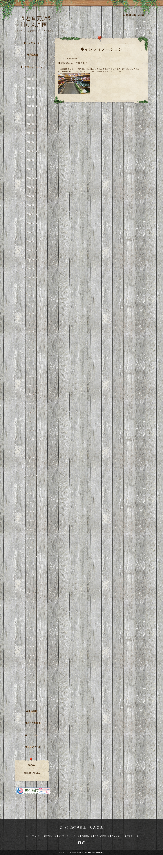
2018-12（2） (33, 493)
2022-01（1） (33, 286)
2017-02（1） (33, 619)
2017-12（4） (33, 556)
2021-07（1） (33, 322)
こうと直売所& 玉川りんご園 (81, 827)
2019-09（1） (33, 430)
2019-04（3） (33, 466)
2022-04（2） (33, 277)
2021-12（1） (33, 295)
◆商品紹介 (32, 55)
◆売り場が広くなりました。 (74, 63)
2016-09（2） (33, 655)
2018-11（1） (33, 502)
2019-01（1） (33, 484)
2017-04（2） (33, 601)
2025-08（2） (33, 106)
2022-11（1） (33, 232)
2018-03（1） (33, 547)
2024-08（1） (33, 133)
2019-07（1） (33, 448)
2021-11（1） (33, 304)
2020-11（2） (33, 385)
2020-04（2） (33, 403)
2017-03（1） (33, 610)
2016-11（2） (33, 637)
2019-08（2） (33, 439)
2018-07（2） (33, 529)
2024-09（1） (33, 124)
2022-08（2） (33, 259)
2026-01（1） (33, 79)
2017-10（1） (33, 574)
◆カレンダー (31, 735)
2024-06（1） (33, 142)
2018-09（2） (33, 520)
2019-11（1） (33, 421)
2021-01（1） (33, 367)
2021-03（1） (33, 358)
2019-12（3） (33, 412)
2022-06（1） (33, 268)
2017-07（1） (33, 583)
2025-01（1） (33, 115)
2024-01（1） (33, 169)
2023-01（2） (33, 214)
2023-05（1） (33, 205)
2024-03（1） (33, 160)
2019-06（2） (33, 457)
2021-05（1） (33, 340)
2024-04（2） (33, 151)
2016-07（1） (33, 673)
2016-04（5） (33, 700)
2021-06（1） (33, 331)
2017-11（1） (33, 565)
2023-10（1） (33, 187)
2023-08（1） (33, 196)
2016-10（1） (33, 646)
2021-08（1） (33, 313)
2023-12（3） (33, 178)
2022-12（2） (33, 223)
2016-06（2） (33, 682)
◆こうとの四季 (33, 723)
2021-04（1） (33, 349)
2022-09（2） (33, 250)
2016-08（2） (33, 664)
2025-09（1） (33, 97)
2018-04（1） (33, 538)
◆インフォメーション (32, 67)
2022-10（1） (33, 241)
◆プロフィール (33, 747)
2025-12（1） (33, 88)
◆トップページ (31, 43)
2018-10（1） (33, 511)
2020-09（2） (33, 394)
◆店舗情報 (31, 711)
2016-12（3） (33, 628)
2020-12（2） (33, 376)
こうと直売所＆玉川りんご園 (76, 852)
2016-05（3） (33, 691)
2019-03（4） (33, 475)
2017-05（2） (33, 592)
